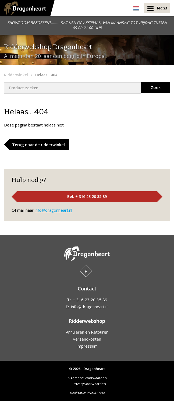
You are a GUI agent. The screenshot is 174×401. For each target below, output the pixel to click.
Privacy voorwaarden (89, 383)
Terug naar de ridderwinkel (38, 144)
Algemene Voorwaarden (87, 377)
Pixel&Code (95, 392)
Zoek (156, 87)
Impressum (87, 346)
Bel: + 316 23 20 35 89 (87, 196)
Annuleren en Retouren (87, 332)
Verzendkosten (87, 339)
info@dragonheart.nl (53, 210)
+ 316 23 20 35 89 (90, 299)
